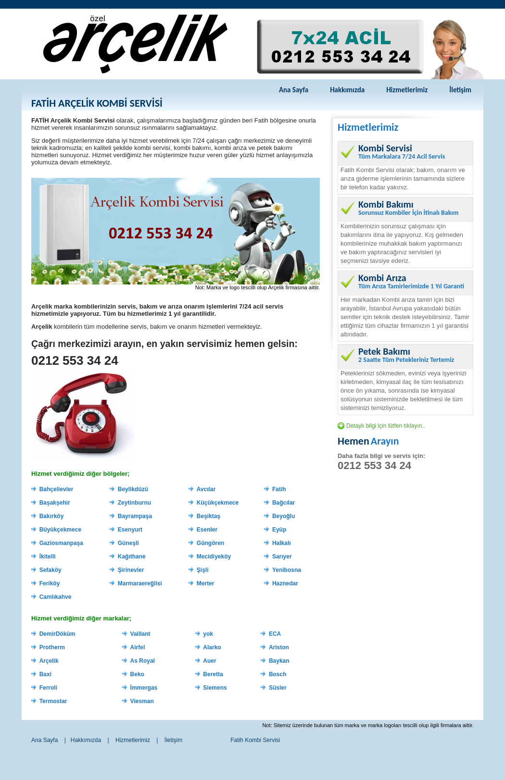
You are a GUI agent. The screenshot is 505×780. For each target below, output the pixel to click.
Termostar (53, 701)
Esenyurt (130, 529)
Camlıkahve (55, 597)
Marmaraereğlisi (140, 583)
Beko (137, 674)
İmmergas (144, 687)
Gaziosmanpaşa (61, 543)
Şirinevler (131, 570)
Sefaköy (50, 570)
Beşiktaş (208, 516)
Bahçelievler (56, 489)
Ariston (279, 647)
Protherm (52, 647)
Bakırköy (51, 516)
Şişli (203, 570)
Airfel (137, 647)
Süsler (278, 687)
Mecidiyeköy (214, 556)
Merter (206, 583)
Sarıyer (282, 556)
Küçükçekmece (218, 502)
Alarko (212, 647)
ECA (275, 634)
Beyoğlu (283, 516)
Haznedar (285, 583)
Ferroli (48, 687)
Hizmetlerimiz (407, 90)
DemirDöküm (57, 634)
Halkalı (281, 543)
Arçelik (49, 660)
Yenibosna (286, 570)
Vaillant (140, 634)
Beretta (213, 674)
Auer (209, 660)
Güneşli (128, 543)
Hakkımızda (347, 90)
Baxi (45, 674)
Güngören (210, 543)
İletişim (460, 90)
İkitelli (47, 556)
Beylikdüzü (133, 489)
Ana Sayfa (293, 90)
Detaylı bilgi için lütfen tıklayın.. (385, 425)
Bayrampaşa (135, 516)
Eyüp (279, 529)
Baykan (279, 660)
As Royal (142, 660)
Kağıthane (132, 556)
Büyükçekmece (60, 529)
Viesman (142, 701)
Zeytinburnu (134, 502)
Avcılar (206, 489)
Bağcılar (283, 502)
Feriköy (49, 583)
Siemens (215, 687)
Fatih (279, 489)
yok (208, 634)
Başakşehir (54, 502)
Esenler (207, 529)
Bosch (278, 674)
